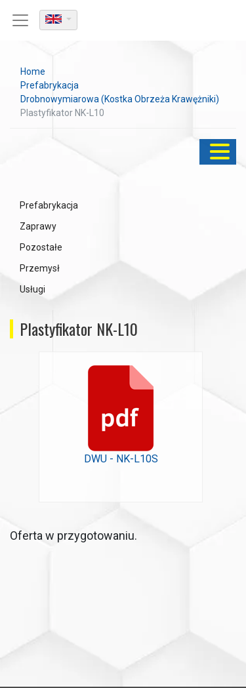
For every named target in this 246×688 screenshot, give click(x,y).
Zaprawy (38, 226)
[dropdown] (58, 20)
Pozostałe (41, 247)
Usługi (32, 289)
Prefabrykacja (49, 85)
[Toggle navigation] (20, 20)
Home (32, 71)
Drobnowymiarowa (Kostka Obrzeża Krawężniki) (119, 99)
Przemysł (40, 268)
